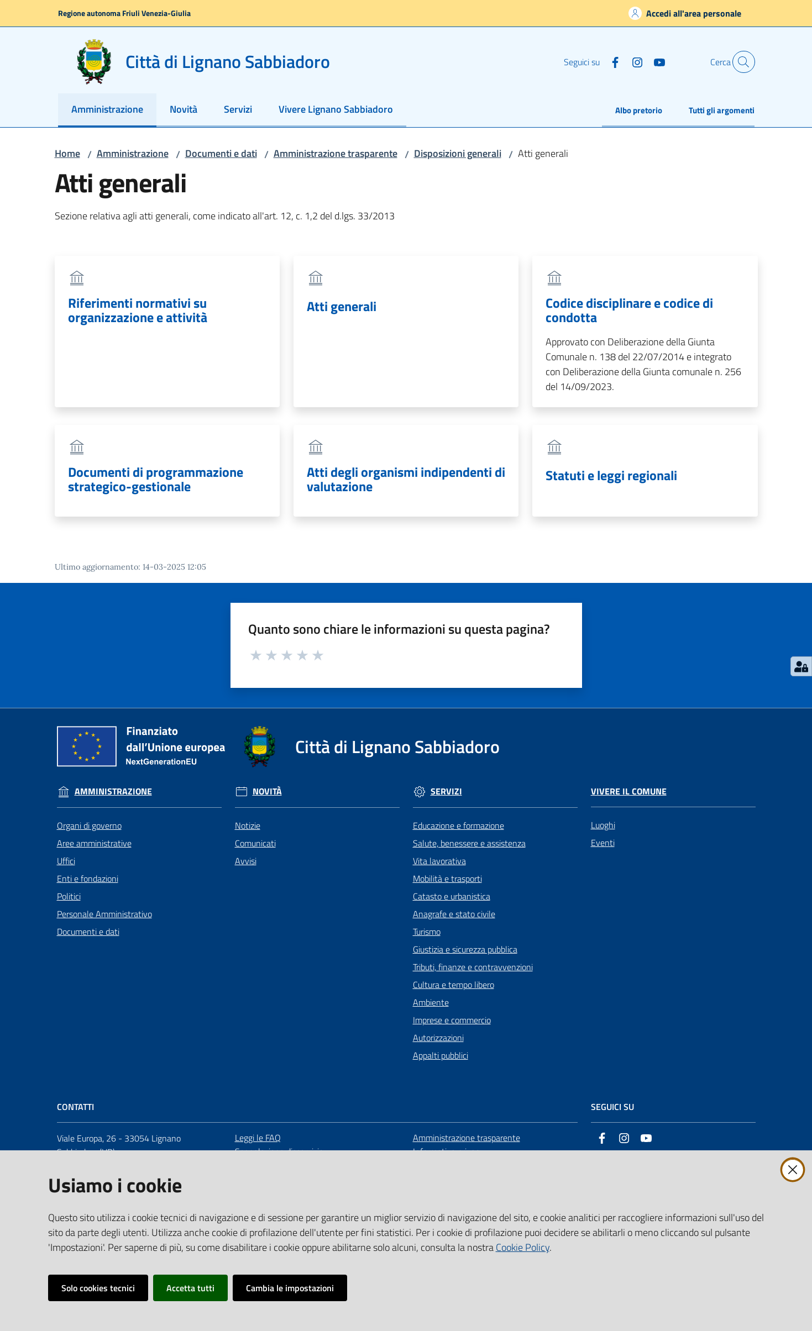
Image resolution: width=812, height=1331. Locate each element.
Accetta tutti (190, 1288)
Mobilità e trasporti (447, 878)
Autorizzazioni (438, 1037)
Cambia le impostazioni (290, 1288)
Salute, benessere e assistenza (469, 843)
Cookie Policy (522, 1247)
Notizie (247, 825)
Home (67, 153)
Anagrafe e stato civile (454, 913)
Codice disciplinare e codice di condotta (629, 310)
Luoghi (603, 825)
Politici (69, 896)
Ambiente (431, 1002)
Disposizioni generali (457, 153)
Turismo (427, 931)
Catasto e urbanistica (451, 896)
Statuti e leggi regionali (611, 475)
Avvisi (245, 860)
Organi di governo (89, 825)
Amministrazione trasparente (335, 153)
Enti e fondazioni (87, 878)
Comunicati (255, 843)
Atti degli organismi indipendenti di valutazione (406, 479)
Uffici (66, 860)
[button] (741, 62)
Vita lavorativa (439, 860)
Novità (267, 791)
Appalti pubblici (440, 1055)
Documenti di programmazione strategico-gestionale (155, 479)
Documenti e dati (221, 153)
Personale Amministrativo (104, 913)
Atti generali (341, 306)
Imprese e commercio (452, 1020)
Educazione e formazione (458, 825)
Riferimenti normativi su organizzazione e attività (137, 310)
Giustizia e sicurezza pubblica (465, 949)
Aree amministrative (94, 843)
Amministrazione (133, 153)
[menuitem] (107, 110)
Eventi (603, 842)
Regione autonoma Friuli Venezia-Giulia (124, 13)
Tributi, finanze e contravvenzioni (473, 967)
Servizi (446, 791)
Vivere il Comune (629, 791)
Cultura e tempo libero (453, 984)
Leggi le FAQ (258, 1137)
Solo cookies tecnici (98, 1288)
